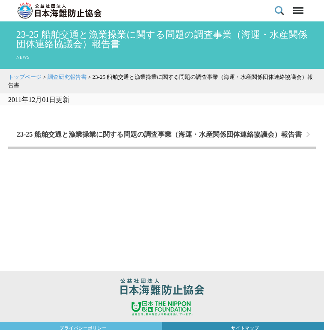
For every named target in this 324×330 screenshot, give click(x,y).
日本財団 (162, 309)
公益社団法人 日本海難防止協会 (162, 288)
